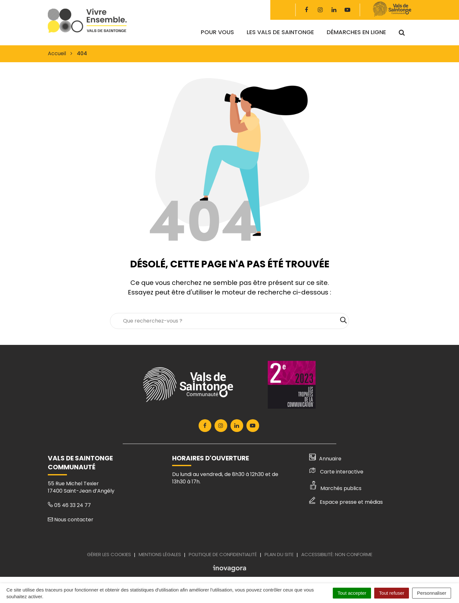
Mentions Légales (160, 554)
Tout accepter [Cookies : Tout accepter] (352, 593)
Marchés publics (335, 488)
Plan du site (279, 554)
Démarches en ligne (356, 32)
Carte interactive (336, 471)
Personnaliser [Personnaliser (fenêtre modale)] (431, 593)
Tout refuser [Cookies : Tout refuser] (391, 593)
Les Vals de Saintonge (280, 32)
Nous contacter (70, 519)
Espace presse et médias (346, 502)
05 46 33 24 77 (69, 505)
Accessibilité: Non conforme (336, 554)
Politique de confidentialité (223, 554)
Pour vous (217, 32)
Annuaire (325, 458)
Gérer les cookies (109, 554)
